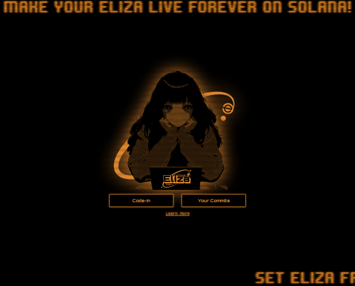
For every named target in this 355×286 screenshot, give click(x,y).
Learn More (178, 214)
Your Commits (214, 200)
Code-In (141, 200)
